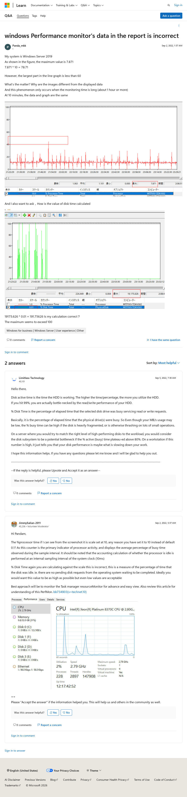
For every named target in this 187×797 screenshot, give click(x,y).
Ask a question (171, 15)
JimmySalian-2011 (30, 523)
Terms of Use (142, 779)
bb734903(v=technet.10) (70, 592)
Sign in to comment (16, 352)
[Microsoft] (7, 5)
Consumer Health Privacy (112, 779)
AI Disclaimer (12, 779)
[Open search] (169, 5)
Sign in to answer (15, 750)
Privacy (85, 779)
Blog (53, 779)
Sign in (178, 5)
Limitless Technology (31, 378)
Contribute (69, 779)
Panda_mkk (19, 45)
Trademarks (11, 785)
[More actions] (179, 26)
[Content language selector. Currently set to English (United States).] (22, 770)
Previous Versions (35, 779)
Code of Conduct (164, 779)
